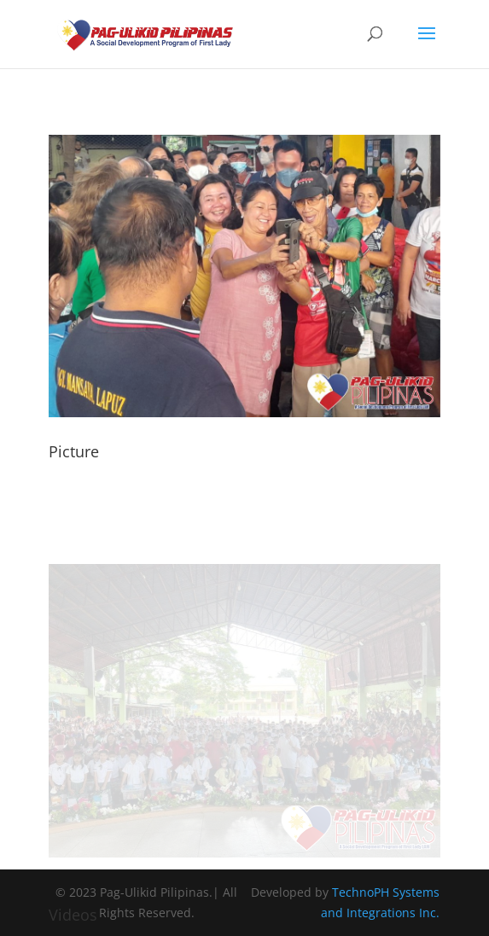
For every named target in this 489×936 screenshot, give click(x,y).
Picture (74, 451)
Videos (73, 914)
